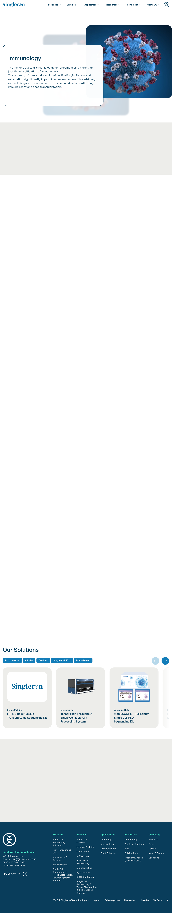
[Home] (14, 7)
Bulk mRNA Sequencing (83, 865)
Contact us (12, 877)
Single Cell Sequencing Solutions (59, 845)
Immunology (107, 847)
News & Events (156, 856)
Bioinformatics (60, 867)
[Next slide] (165, 666)
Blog (127, 851)
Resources (108, 6)
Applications (85, 6)
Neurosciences (108, 851)
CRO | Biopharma (85, 879)
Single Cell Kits (62, 665)
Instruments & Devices (60, 862)
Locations (154, 860)
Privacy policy (112, 903)
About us (153, 842)
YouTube (157, 903)
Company (151, 6)
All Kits (29, 665)
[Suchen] (166, 7)
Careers (152, 851)
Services (65, 6)
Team (151, 847)
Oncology (106, 842)
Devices (43, 665)
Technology (130, 6)
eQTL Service (83, 875)
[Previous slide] (155, 666)
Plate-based (83, 665)
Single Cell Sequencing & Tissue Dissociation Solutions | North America (63, 878)
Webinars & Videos (134, 847)
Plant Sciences (108, 856)
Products (45, 6)
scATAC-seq (83, 859)
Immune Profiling (85, 850)
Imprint (96, 903)
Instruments (12, 665)
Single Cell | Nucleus (82, 844)
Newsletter (129, 903)
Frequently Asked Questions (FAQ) (134, 862)
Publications (131, 856)
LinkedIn (144, 903)
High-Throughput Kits (62, 854)
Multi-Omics (83, 854)
